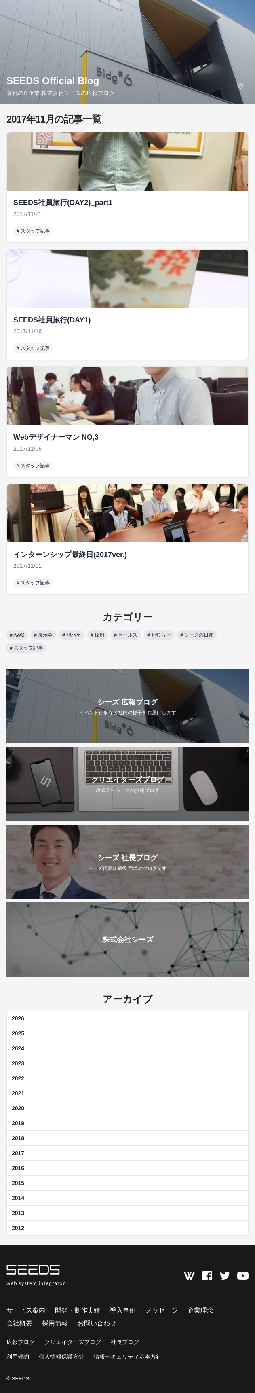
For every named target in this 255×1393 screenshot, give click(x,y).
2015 (18, 1183)
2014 (18, 1198)
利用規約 (17, 1356)
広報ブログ (20, 1342)
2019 (18, 1123)
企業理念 (200, 1310)
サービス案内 (25, 1310)
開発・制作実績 (77, 1310)
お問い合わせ (97, 1323)
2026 (18, 1018)
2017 (18, 1153)
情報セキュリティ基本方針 (128, 1356)
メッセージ (161, 1310)
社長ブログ (125, 1342)
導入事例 (123, 1310)
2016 (18, 1168)
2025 (18, 1033)
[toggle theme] (240, 86)
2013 (18, 1213)
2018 (18, 1138)
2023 (18, 1063)
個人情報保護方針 (61, 1356)
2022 (18, 1078)
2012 (18, 1228)
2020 (18, 1108)
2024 (18, 1048)
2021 (18, 1093)
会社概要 (19, 1323)
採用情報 (55, 1323)
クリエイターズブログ (72, 1342)
